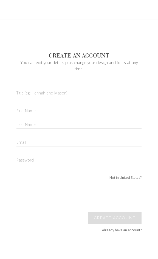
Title (41, 93)
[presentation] (104, 196)
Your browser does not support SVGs (64, 27)
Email (21, 142)
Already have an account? (122, 230)
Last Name (26, 124)
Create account (115, 218)
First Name (26, 110)
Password (25, 160)
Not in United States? (125, 177)
